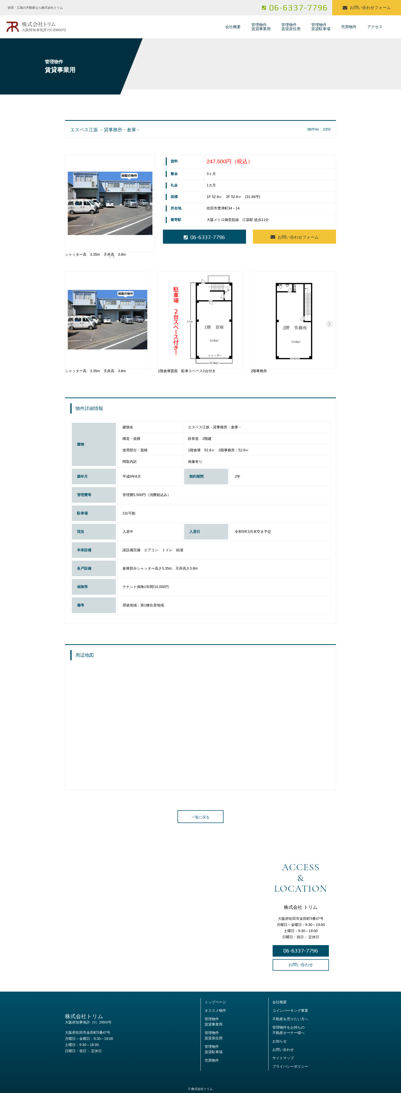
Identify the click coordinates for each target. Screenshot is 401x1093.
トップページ (215, 1002)
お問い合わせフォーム (367, 7)
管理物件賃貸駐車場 (320, 26)
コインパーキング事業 (290, 1010)
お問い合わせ (300, 964)
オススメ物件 (215, 1010)
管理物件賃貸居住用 (290, 26)
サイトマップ (283, 1058)
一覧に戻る (200, 817)
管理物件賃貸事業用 (261, 26)
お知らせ (279, 1041)
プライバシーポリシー (290, 1066)
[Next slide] (148, 207)
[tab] (106, 257)
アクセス (375, 27)
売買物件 (349, 27)
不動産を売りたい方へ (290, 1019)
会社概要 (233, 27)
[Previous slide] (71, 207)
